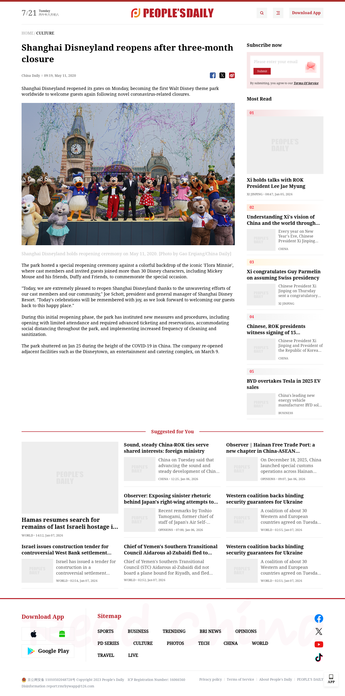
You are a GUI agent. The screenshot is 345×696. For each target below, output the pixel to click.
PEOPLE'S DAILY (310, 679)
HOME (28, 33)
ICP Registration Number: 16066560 (156, 680)
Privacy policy (210, 679)
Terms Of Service (306, 83)
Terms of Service (240, 679)
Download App (306, 13)
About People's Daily (275, 679)
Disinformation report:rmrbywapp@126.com (58, 686)
